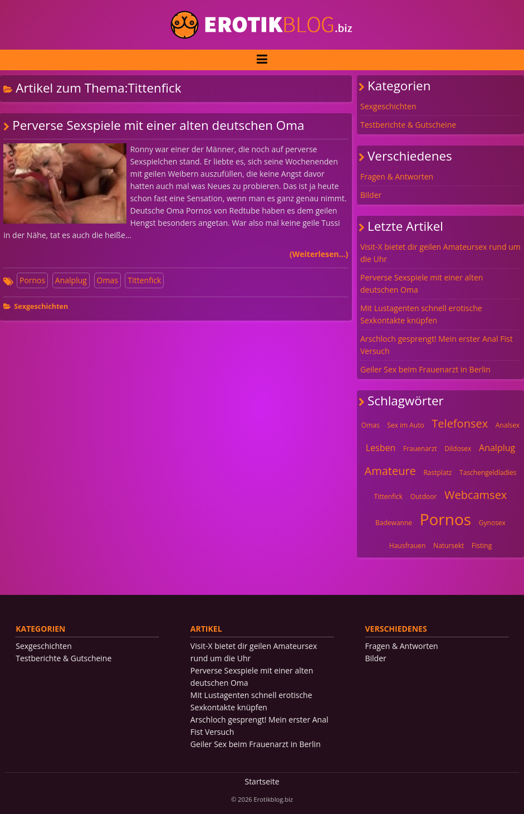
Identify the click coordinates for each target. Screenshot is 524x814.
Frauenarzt (420, 448)
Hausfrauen (407, 545)
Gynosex (492, 522)
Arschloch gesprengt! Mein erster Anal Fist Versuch (436, 344)
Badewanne (393, 522)
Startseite (261, 781)
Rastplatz (437, 472)
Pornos (32, 280)
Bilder (370, 195)
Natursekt (448, 545)
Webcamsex (475, 494)
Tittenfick (144, 280)
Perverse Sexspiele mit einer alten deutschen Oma (158, 125)
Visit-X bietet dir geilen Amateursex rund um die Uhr (440, 252)
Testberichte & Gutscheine (408, 124)
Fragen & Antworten (396, 176)
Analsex (508, 425)
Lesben (381, 448)
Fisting (482, 545)
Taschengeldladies (487, 472)
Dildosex (457, 448)
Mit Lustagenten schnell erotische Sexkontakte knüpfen (421, 314)
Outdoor (423, 496)
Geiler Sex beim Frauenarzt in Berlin (425, 369)
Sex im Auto (405, 425)
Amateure (390, 470)
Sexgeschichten (41, 306)
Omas (107, 280)
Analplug (71, 280)
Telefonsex (460, 423)
